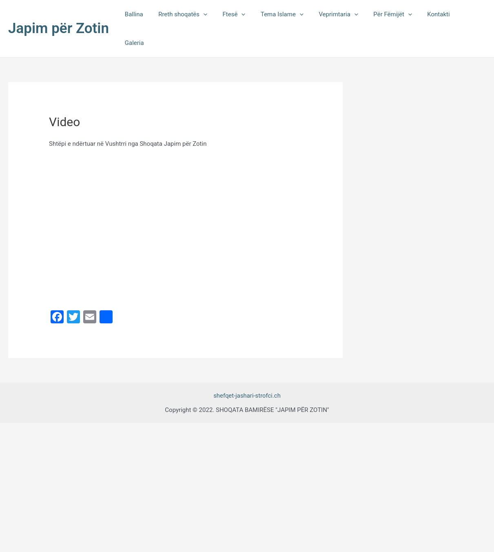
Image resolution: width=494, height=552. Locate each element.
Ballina (151, 14)
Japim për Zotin (58, 14)
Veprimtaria (343, 14)
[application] (217, 14)
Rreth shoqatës (196, 14)
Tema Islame (289, 14)
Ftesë (244, 14)
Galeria (470, 14)
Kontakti (437, 14)
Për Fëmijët (394, 14)
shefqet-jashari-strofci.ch (247, 368)
